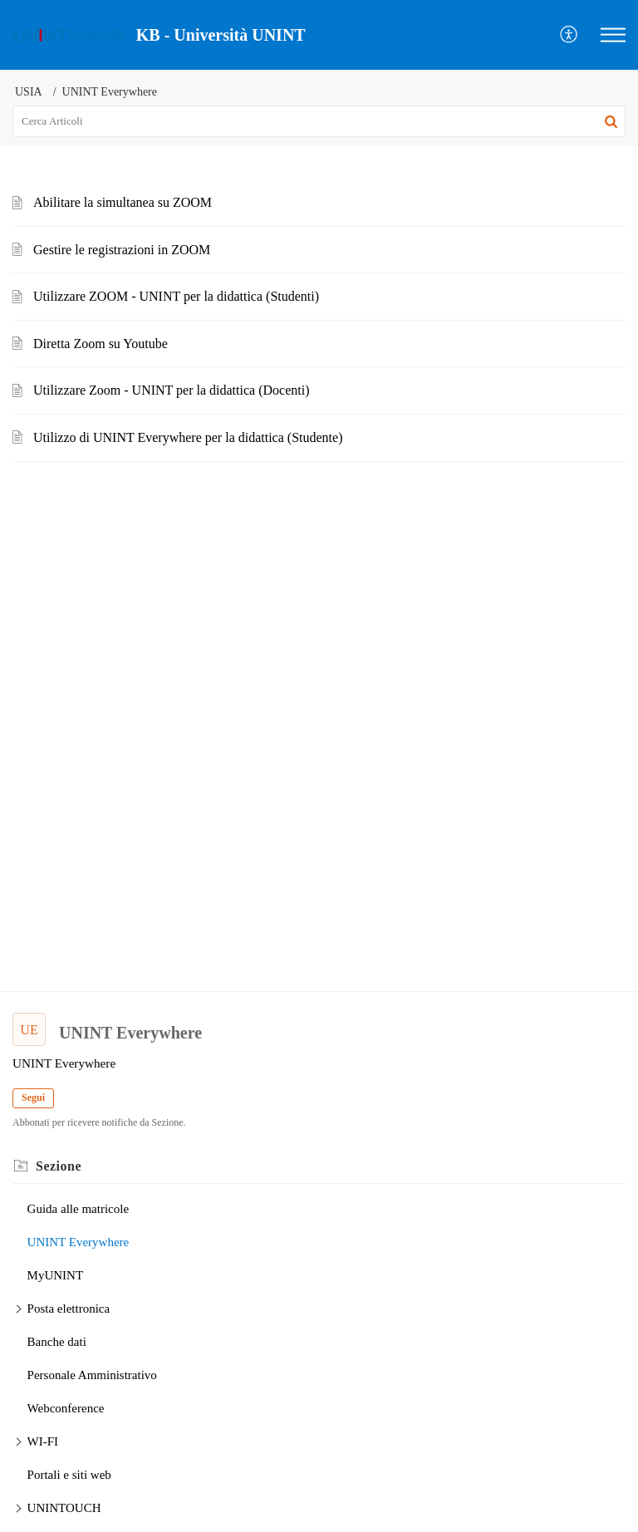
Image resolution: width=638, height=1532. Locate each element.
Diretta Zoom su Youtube (100, 343)
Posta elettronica (68, 1308)
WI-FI (43, 1441)
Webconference (66, 1408)
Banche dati (56, 1341)
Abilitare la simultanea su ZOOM (122, 202)
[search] (319, 121)
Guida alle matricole (78, 1208)
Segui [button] (33, 1097)
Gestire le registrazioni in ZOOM (121, 250)
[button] (569, 35)
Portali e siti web (69, 1474)
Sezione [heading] (58, 1166)
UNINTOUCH (64, 1508)
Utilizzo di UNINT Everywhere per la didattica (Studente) (187, 437)
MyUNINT (55, 1275)
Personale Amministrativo (92, 1375)
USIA (28, 92)
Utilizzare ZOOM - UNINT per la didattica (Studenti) (176, 296)
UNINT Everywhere (78, 1242)
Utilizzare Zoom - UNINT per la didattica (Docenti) (171, 390)
